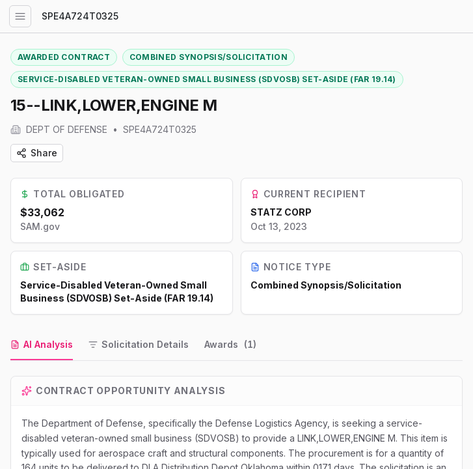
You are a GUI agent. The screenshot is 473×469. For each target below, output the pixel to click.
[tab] (41, 345)
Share (36, 152)
